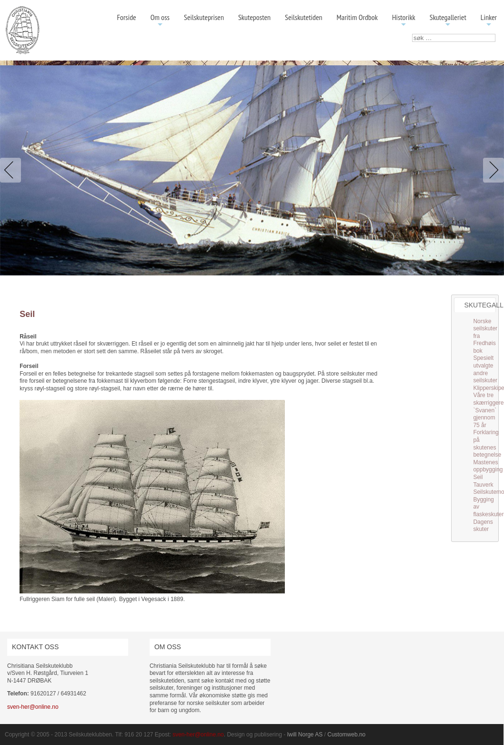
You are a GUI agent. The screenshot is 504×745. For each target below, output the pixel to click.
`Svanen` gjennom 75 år (484, 418)
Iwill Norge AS (305, 734)
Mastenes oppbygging (488, 466)
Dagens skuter (483, 526)
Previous (12, 170)
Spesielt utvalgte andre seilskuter (485, 369)
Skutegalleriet (448, 20)
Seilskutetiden (304, 17)
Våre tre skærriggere (488, 399)
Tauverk (483, 484)
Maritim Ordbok (357, 17)
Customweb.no (346, 734)
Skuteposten (254, 17)
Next (491, 170)
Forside (126, 17)
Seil (478, 477)
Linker (489, 20)
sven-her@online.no (33, 707)
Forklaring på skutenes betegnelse (487, 443)
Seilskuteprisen (204, 17)
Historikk (403, 20)
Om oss (160, 20)
